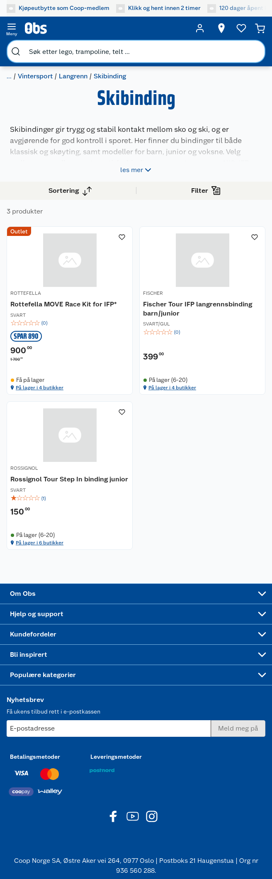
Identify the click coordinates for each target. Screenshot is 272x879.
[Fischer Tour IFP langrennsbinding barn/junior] (202, 310)
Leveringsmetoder (116, 756)
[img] (69, 323)
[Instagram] (152, 816)
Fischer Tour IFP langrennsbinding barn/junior (197, 308)
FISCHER (153, 293)
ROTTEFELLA (25, 293)
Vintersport (35, 76)
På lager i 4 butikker (39, 388)
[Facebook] (113, 816)
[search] (15, 51)
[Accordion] (136, 594)
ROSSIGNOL (24, 468)
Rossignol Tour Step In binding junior (69, 479)
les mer (136, 170)
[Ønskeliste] (241, 28)
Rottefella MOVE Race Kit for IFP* (63, 304)
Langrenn (73, 76)
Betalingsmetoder (35, 756)
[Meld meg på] (238, 728)
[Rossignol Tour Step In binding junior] (69, 475)
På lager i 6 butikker (39, 543)
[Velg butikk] (221, 28)
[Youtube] (132, 816)
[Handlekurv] (260, 28)
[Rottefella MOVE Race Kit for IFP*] (69, 310)
